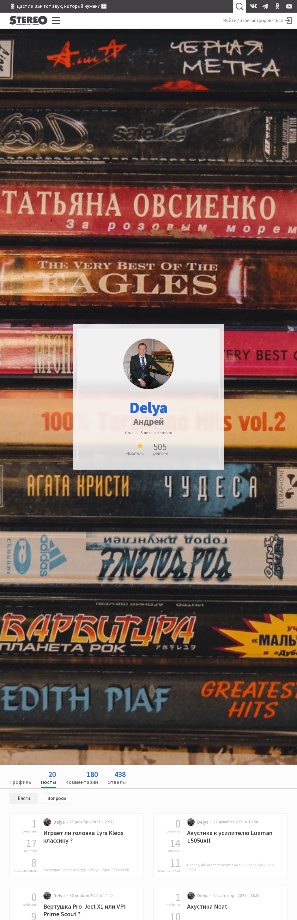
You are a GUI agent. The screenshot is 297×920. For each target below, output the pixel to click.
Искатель (135, 453)
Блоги (24, 798)
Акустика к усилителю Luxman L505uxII (230, 836)
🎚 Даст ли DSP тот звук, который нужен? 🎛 (58, 6)
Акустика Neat (207, 906)
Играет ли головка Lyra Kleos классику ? (83, 836)
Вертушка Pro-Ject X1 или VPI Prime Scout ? (84, 910)
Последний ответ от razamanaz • (230, 867)
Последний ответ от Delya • (86, 869)
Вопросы (56, 798)
